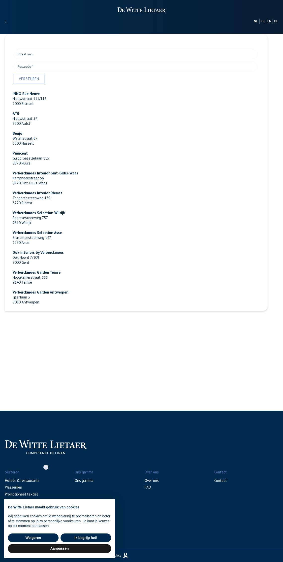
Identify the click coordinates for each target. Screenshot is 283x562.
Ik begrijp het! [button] (85, 538)
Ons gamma (84, 480)
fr (263, 21)
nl (256, 21)
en (269, 21)
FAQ (148, 487)
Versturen (29, 78)
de (276, 21)
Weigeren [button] (33, 538)
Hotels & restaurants (22, 480)
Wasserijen (13, 487)
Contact (220, 480)
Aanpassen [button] (59, 548)
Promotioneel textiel (21, 494)
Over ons (152, 480)
